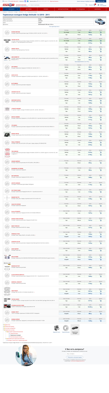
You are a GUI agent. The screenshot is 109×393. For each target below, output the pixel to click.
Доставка (29, 9)
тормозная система (9, 330)
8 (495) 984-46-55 (14, 1)
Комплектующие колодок (16, 337)
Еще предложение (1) (82, 61)
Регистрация (103, 5)
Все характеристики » (54, 26)
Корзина (91, 5)
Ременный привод (9, 326)
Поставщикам (80, 9)
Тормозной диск (14, 333)
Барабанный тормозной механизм (16, 338)
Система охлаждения (10, 328)
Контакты (98, 9)
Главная (5, 12)
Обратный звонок (54, 1)
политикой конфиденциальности (77, 361)
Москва (6, 1)
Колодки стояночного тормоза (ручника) (17, 340)
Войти (101, 4)
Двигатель (7, 324)
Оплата (46, 9)
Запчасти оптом (63, 9)
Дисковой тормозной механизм (15, 331)
